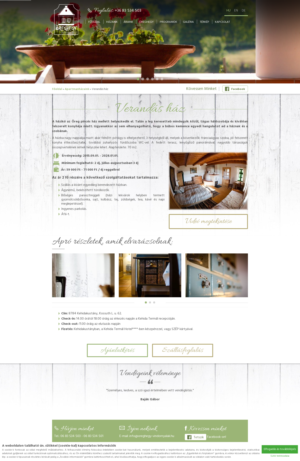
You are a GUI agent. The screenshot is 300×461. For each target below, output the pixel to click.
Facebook (235, 89)
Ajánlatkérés (117, 350)
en (236, 10)
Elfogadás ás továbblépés (280, 449)
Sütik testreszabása (279, 456)
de (244, 10)
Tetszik (195, 437)
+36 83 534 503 (128, 10)
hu (228, 10)
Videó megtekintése (208, 221)
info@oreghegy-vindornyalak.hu (151, 436)
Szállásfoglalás (182, 350)
